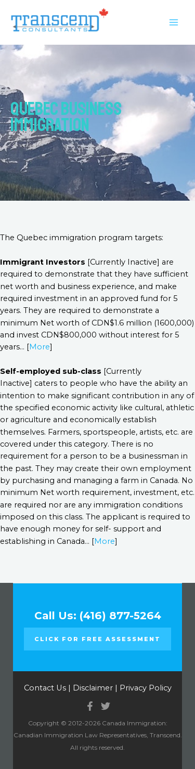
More (39, 346)
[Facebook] (90, 706)
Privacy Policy (146, 688)
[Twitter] (105, 706)
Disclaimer (93, 688)
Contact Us (45, 688)
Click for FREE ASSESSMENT (97, 639)
